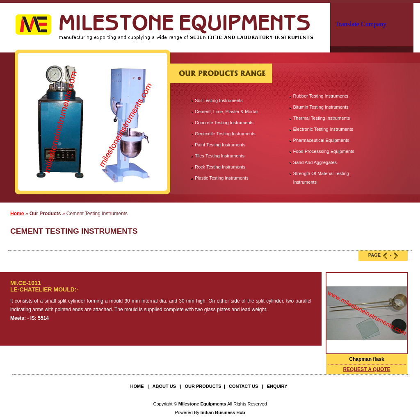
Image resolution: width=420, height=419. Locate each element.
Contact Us (243, 386)
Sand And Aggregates (315, 162)
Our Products (203, 386)
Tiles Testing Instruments (219, 155)
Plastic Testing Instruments (222, 177)
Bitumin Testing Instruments (321, 107)
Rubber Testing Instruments (320, 95)
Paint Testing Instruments (220, 144)
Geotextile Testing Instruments (225, 133)
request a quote (366, 369)
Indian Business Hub (223, 412)
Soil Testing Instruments (219, 100)
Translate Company (360, 23)
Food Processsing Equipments (323, 151)
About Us (164, 386)
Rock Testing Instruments (220, 166)
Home (17, 213)
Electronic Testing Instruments (323, 129)
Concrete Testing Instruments (224, 122)
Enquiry (277, 386)
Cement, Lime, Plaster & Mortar (226, 111)
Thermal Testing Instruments (321, 118)
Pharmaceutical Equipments (321, 140)
